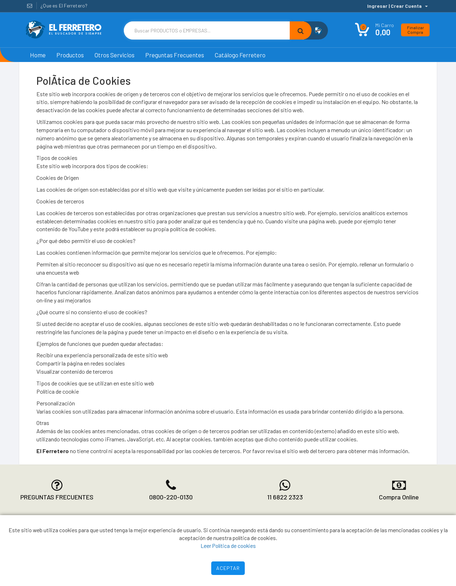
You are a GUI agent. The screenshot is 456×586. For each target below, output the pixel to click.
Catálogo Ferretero (240, 54)
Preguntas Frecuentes (174, 54)
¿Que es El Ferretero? (63, 5)
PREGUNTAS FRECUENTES (56, 497)
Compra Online (399, 497)
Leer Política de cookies (228, 545)
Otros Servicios (115, 54)
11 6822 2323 (285, 497)
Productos (70, 54)
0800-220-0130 (171, 497)
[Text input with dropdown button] (207, 30)
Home (38, 54)
